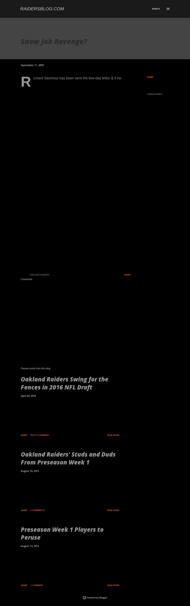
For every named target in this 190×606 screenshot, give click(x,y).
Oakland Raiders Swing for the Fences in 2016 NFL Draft (64, 383)
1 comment (36, 585)
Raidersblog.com (42, 8)
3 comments (37, 510)
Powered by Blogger (95, 597)
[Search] (156, 9)
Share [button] (150, 77)
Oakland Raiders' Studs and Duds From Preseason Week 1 (68, 458)
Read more (113, 435)
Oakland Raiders (154, 94)
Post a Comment (40, 435)
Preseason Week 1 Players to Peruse (62, 533)
